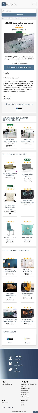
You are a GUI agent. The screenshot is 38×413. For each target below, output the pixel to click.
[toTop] (35, 412)
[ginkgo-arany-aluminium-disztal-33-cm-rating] (10, 282)
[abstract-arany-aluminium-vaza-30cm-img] (10, 263)
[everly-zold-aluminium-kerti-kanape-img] (10, 167)
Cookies (23, 405)
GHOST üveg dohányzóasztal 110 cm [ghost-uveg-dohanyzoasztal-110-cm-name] (10, 140)
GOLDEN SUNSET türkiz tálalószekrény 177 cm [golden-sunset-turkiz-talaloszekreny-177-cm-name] (10, 320)
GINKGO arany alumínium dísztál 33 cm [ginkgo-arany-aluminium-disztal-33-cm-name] (10, 295)
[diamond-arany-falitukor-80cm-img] (27, 263)
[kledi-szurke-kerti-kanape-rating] (27, 162)
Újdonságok (24, 394)
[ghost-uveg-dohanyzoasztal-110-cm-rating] (10, 128)
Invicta (10, 97)
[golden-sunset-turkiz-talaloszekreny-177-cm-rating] (10, 308)
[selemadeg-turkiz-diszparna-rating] (27, 222)
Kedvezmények (25, 397)
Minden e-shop (25, 392)
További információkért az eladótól (19, 107)
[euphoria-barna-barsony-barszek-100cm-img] (27, 313)
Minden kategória (25, 388)
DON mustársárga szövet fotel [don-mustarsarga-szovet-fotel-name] (27, 294)
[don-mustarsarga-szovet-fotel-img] (27, 287)
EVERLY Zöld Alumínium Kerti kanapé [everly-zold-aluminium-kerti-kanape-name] (10, 174)
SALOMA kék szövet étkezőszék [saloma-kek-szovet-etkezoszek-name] (10, 239)
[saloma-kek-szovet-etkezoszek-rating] (10, 222)
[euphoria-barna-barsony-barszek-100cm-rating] (27, 308)
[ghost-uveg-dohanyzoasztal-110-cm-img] (10, 133)
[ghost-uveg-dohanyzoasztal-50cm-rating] (27, 128)
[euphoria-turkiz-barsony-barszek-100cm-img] (27, 194)
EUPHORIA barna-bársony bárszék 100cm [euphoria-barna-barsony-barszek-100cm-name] (27, 320)
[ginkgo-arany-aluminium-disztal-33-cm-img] (10, 287)
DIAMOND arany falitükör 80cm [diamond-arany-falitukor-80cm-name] (27, 271)
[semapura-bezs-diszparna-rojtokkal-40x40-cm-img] (10, 197)
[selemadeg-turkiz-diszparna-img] (27, 230)
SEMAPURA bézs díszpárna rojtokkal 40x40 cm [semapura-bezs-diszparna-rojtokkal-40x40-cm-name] (10, 207)
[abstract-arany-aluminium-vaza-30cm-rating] (10, 258)
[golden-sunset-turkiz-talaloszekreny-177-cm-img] (10, 313)
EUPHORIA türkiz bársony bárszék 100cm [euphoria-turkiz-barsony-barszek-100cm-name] (27, 201)
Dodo (8, 99)
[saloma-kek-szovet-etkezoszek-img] (10, 230)
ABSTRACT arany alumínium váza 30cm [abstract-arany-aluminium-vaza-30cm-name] (10, 271)
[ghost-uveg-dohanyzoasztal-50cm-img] (27, 133)
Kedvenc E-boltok (9, 332)
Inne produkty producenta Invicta (16, 250)
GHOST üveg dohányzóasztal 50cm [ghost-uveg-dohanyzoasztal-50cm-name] (27, 140)
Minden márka (24, 390)
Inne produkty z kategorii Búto (15, 154)
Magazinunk (5, 403)
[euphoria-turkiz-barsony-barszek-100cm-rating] (27, 189)
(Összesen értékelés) (19, 29)
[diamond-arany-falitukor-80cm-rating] (27, 258)
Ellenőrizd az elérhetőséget (19, 67)
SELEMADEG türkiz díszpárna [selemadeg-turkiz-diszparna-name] (27, 239)
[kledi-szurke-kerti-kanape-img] (27, 168)
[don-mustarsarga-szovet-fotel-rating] (27, 282)
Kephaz (10, 408)
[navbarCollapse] (33, 4)
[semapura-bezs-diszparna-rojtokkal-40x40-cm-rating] (10, 189)
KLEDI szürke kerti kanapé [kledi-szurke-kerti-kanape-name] (27, 175)
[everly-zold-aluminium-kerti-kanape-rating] (10, 162)
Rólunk (22, 403)
